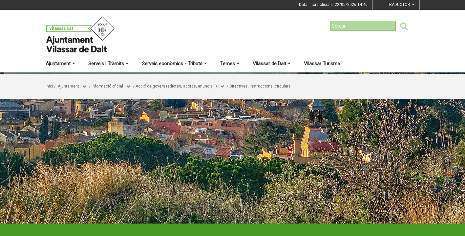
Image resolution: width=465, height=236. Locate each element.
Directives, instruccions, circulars (260, 86)
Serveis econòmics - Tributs (174, 64)
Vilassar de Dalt (272, 64)
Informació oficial (107, 86)
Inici (49, 86)
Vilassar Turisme (322, 64)
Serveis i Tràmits (108, 64)
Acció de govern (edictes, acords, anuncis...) (176, 86)
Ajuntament (60, 64)
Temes (230, 64)
